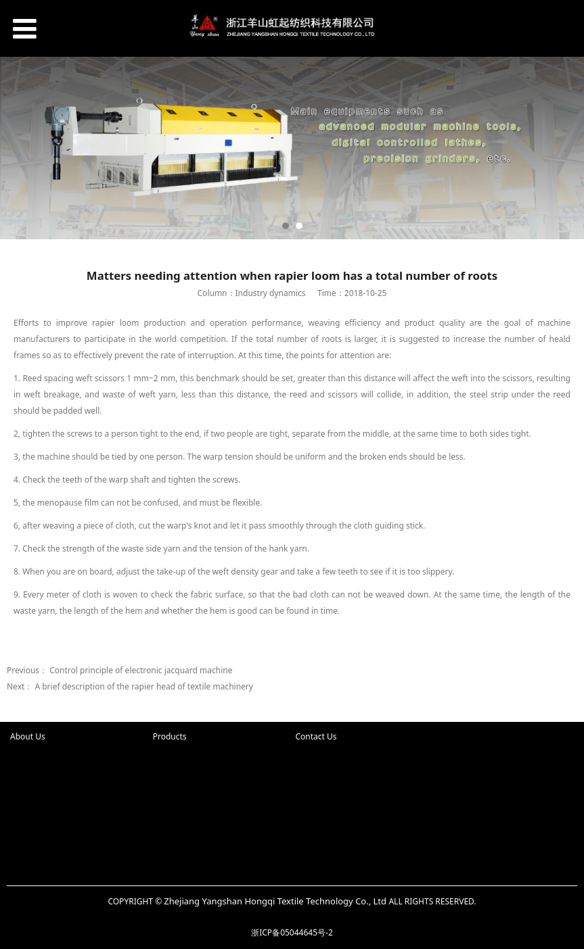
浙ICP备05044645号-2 (292, 932)
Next (565, 148)
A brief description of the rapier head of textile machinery (144, 686)
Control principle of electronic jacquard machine (140, 670)
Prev (18, 148)
